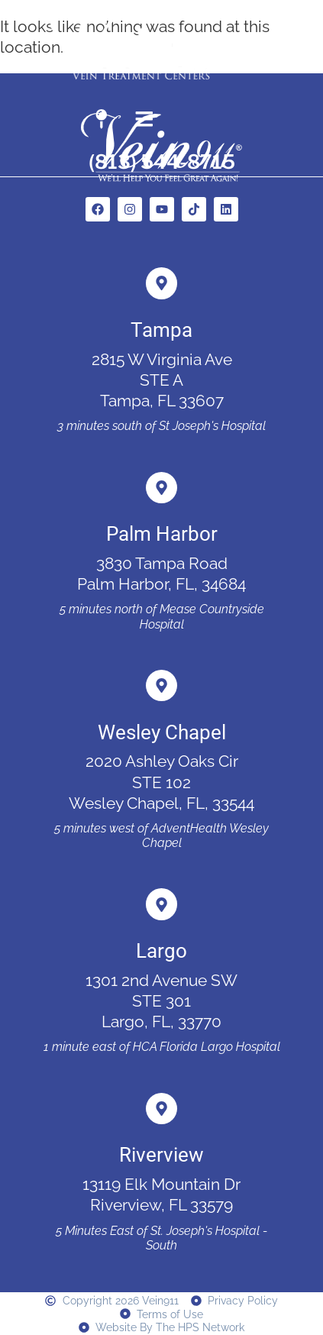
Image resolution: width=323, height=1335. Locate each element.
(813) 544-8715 (162, 161)
